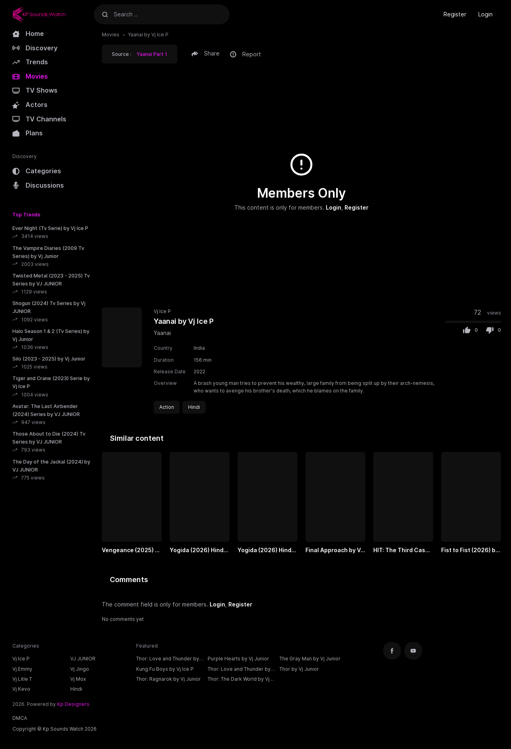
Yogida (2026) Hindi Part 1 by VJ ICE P (197, 551)
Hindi (76, 689)
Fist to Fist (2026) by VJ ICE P (470, 551)
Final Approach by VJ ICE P (334, 551)
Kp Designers (73, 704)
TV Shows (34, 90)
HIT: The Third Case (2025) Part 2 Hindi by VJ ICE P (401, 551)
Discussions (38, 185)
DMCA (19, 718)
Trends (30, 62)
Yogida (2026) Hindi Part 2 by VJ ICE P (265, 551)
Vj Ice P (162, 311)
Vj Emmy (22, 669)
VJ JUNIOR (82, 659)
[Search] (105, 14)
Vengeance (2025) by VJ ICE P (132, 551)
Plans (27, 133)
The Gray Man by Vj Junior (310, 659)
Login (485, 14)
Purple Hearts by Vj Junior (238, 659)
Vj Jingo (79, 669)
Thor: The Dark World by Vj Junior (238, 680)
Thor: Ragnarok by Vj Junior (168, 679)
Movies (30, 76)
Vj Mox (78, 679)
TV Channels (39, 119)
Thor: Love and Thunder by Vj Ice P (167, 660)
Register (455, 14)
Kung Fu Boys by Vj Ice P (165, 669)
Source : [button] (139, 54)
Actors (30, 105)
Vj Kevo (21, 689)
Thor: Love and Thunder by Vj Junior (239, 670)
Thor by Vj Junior (299, 669)
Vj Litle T (22, 679)
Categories (36, 171)
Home (28, 34)
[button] (207, 53)
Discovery (34, 48)
